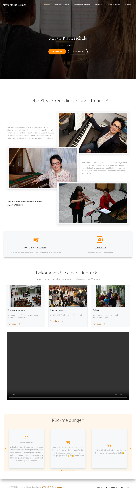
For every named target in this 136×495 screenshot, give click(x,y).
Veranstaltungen (61, 5)
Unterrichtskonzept (81, 5)
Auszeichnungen (114, 5)
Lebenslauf (98, 5)
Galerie (128, 5)
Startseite (46, 5)
